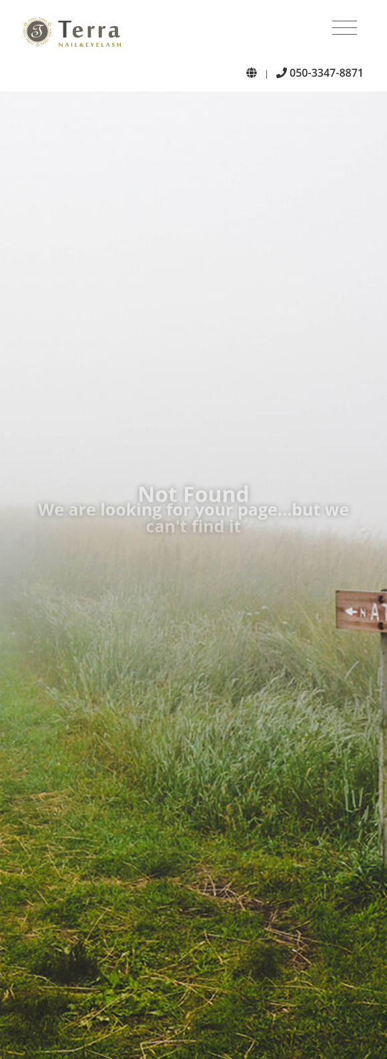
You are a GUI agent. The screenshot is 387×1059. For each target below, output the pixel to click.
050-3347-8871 (320, 72)
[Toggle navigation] (345, 28)
